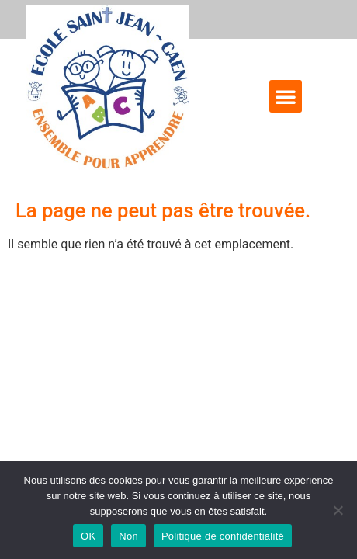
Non (128, 536)
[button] (285, 96)
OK (88, 536)
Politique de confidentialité (222, 536)
